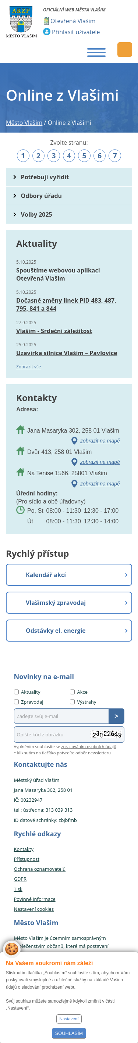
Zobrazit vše (28, 367)
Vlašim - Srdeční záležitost (54, 331)
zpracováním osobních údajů (88, 746)
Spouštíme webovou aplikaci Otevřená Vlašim (58, 274)
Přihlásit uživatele (76, 32)
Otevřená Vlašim (72, 21)
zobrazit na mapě (100, 441)
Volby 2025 (36, 214)
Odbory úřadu (41, 196)
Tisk (18, 889)
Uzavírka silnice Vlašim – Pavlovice (66, 353)
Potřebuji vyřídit (45, 177)
